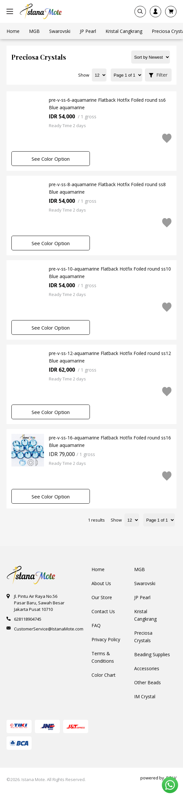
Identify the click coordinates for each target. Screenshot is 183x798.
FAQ (96, 625)
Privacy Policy (106, 639)
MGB (139, 569)
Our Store (102, 597)
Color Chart (104, 675)
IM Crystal (144, 696)
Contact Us (103, 611)
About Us (101, 583)
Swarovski (144, 583)
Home (98, 569)
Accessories (146, 668)
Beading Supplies (152, 654)
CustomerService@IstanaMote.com (48, 629)
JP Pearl (142, 597)
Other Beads (147, 682)
